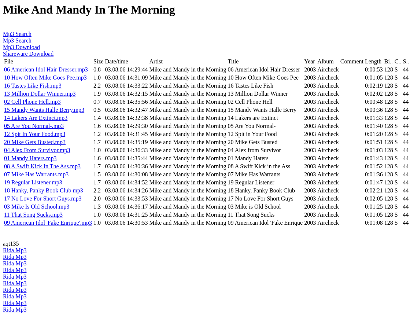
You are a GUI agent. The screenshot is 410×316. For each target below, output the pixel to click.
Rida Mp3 (14, 250)
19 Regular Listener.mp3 (33, 182)
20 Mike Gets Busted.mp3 (35, 142)
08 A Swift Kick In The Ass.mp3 (42, 166)
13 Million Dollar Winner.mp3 (40, 94)
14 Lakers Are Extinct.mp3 (35, 118)
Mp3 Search (17, 34)
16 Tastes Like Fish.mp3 (33, 85)
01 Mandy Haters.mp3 (30, 158)
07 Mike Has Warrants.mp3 (36, 174)
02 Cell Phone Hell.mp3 (32, 102)
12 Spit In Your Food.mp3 (34, 134)
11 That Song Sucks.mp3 (33, 215)
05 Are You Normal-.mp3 (34, 126)
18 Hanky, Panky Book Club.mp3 (43, 190)
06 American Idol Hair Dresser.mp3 (46, 69)
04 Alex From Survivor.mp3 (37, 150)
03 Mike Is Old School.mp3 (36, 206)
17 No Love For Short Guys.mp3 (43, 198)
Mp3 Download (21, 47)
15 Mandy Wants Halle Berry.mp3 (44, 110)
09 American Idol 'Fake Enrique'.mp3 (48, 223)
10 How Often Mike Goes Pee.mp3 (45, 77)
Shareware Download (28, 54)
